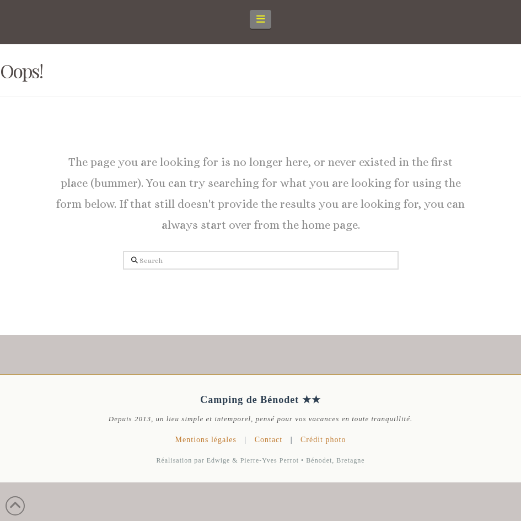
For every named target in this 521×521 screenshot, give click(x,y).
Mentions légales (206, 440)
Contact (269, 440)
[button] (260, 19)
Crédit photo (323, 440)
